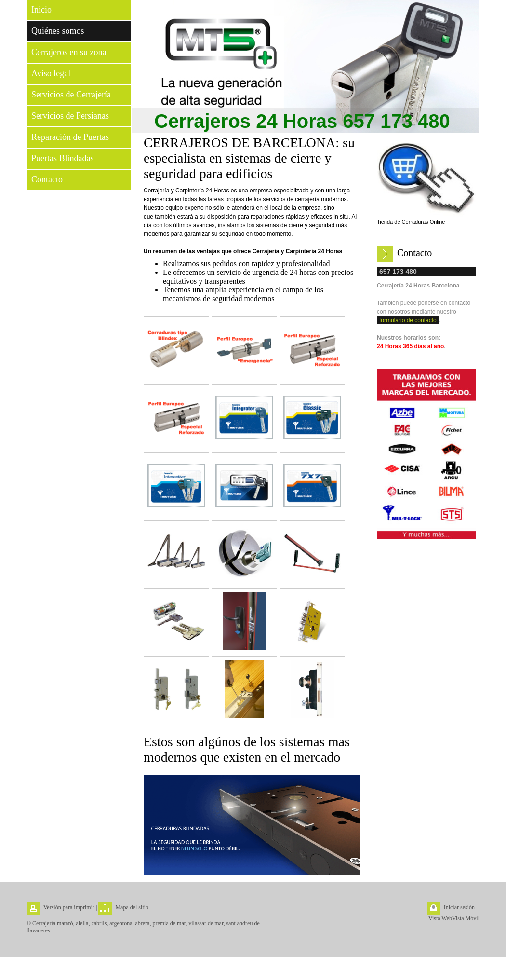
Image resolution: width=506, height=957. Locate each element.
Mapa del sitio (131, 907)
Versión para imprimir (68, 907)
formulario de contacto (408, 320)
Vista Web (440, 918)
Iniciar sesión (459, 907)
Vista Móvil (465, 918)
